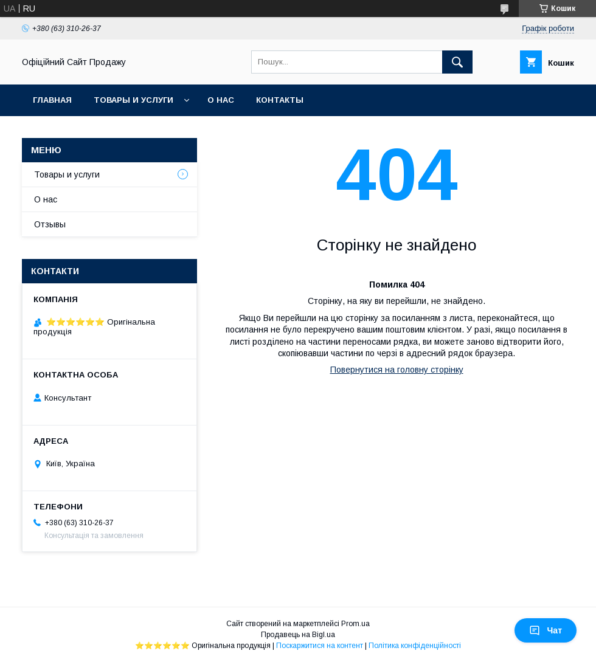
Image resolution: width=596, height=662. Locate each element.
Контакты (279, 100)
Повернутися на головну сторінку (396, 369)
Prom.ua (355, 623)
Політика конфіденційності (415, 645)
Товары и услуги (133, 100)
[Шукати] (457, 62)
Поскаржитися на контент (319, 645)
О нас (220, 100)
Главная (52, 100)
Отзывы (50, 224)
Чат (545, 630)
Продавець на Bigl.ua (298, 634)
